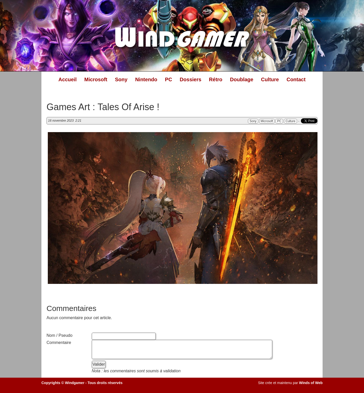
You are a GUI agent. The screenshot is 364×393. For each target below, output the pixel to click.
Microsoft (95, 79)
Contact (296, 79)
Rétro (215, 79)
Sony (121, 79)
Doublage (241, 79)
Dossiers (190, 79)
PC (168, 79)
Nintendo (146, 79)
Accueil (68, 79)
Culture (270, 79)
